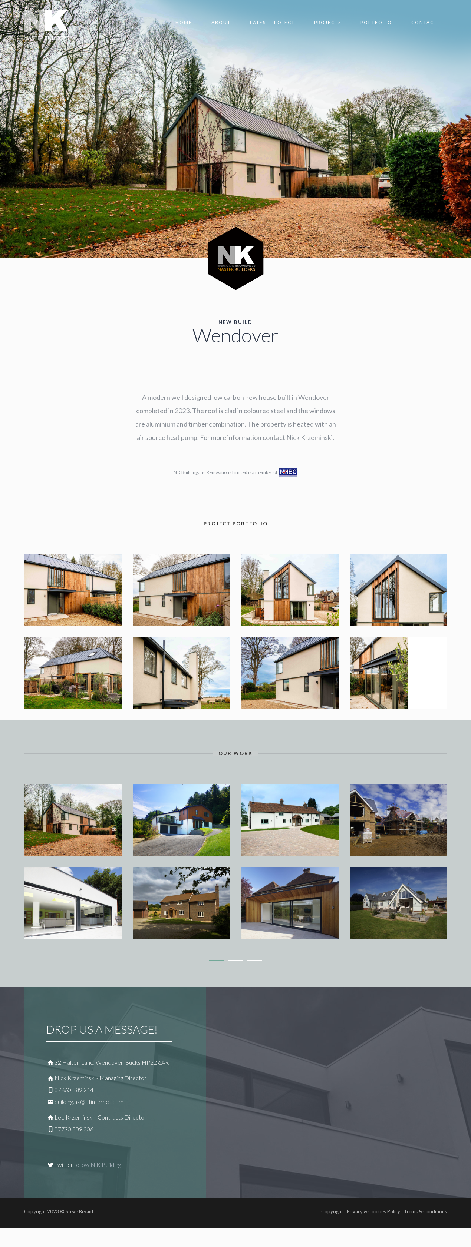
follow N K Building (97, 1164)
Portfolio (376, 22)
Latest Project (272, 22)
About (221, 22)
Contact (424, 22)
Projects (327, 22)
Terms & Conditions (425, 1211)
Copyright (332, 1211)
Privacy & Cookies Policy (373, 1211)
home (183, 22)
